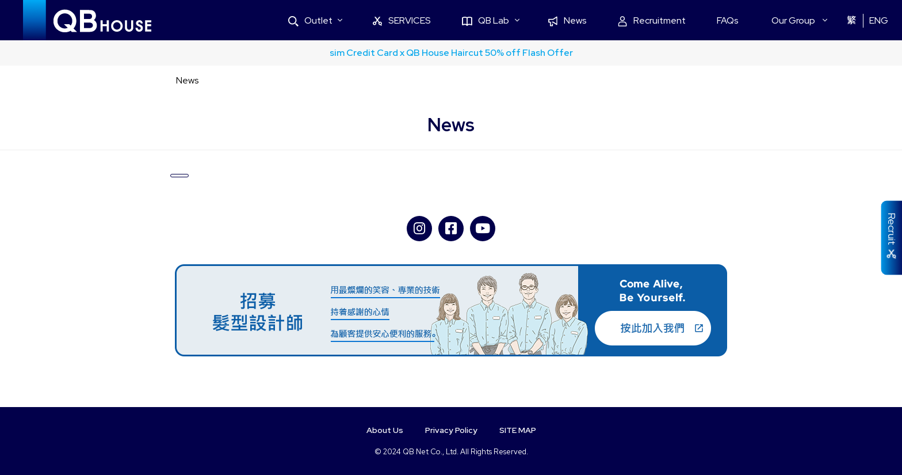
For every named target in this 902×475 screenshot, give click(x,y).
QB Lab (512, 20)
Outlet (348, 20)
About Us (379, 430)
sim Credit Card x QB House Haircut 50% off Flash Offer (451, 53)
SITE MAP (522, 430)
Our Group (799, 20)
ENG (879, 20)
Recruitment (668, 20)
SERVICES (435, 20)
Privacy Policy (451, 430)
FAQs (739, 20)
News (588, 20)
